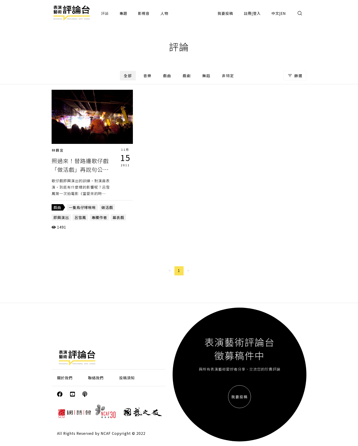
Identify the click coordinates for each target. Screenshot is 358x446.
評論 (105, 13)
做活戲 (107, 207)
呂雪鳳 (80, 217)
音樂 (147, 75)
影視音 (144, 13)
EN (283, 13)
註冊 (248, 13)
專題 (123, 13)
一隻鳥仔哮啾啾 (82, 207)
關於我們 (65, 377)
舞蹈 (206, 75)
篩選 (295, 75)
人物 (164, 13)
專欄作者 (99, 217)
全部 (128, 75)
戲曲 (167, 75)
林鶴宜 (58, 150)
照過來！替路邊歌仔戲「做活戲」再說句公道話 (80, 169)
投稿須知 (127, 377)
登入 (257, 13)
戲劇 (187, 75)
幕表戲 (118, 217)
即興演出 (61, 217)
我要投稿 (225, 13)
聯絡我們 (96, 377)
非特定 (228, 75)
